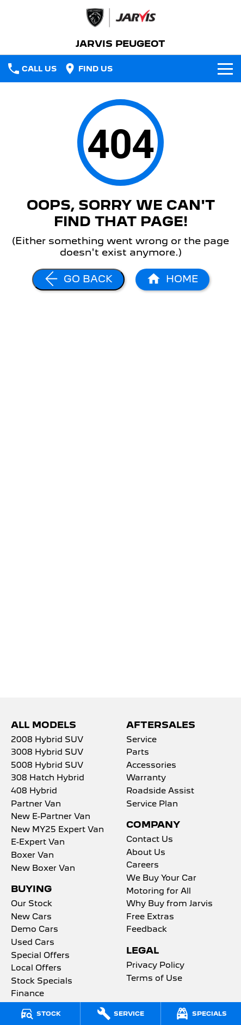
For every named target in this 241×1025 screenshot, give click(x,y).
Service (141, 740)
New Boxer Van (43, 868)
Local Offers (36, 968)
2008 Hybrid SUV (47, 740)
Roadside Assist (160, 791)
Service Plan (152, 804)
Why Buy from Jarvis (169, 904)
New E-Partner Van (50, 816)
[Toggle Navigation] (225, 68)
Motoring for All (158, 891)
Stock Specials (41, 981)
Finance (27, 994)
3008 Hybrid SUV (47, 752)
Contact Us (149, 839)
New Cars (31, 917)
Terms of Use (154, 978)
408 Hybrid (34, 791)
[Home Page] (172, 279)
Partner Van (36, 804)
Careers (142, 865)
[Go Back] (78, 279)
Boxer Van (32, 855)
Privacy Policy (155, 965)
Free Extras (150, 917)
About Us (145, 852)
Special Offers (40, 955)
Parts (137, 752)
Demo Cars (34, 929)
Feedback (146, 929)
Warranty (146, 778)
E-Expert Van (38, 842)
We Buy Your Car (161, 878)
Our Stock (31, 904)
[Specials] (201, 1013)
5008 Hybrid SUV (47, 765)
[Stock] (40, 1013)
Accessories (151, 765)
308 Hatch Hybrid (47, 778)
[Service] (120, 1013)
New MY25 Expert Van (57, 830)
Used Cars (32, 942)
